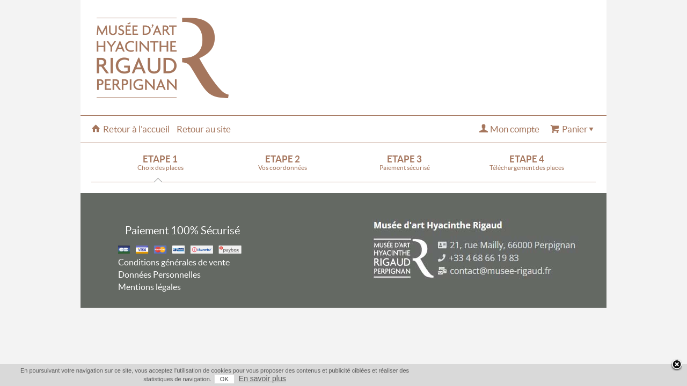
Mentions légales (149, 287)
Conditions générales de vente (174, 262)
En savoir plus (586, 378)
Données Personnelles (159, 274)
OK (548, 379)
